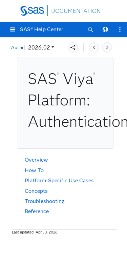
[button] (12, 29)
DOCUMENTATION (76, 11)
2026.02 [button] (26, 47)
